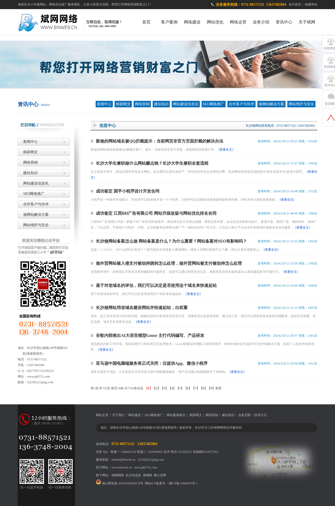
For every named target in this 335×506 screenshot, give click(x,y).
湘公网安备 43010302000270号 (119, 483)
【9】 (211, 388)
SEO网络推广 (213, 104)
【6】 (188, 388)
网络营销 (142, 104)
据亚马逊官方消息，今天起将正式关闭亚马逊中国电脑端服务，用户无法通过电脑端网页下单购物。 (167, 372)
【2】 (156, 388)
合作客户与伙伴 (241, 104)
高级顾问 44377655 (206, 452)
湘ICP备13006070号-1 (183, 483)
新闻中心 (104, 104)
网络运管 (238, 22)
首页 (146, 22)
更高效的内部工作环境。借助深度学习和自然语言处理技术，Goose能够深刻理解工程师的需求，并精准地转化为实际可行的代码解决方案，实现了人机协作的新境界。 (202, 346)
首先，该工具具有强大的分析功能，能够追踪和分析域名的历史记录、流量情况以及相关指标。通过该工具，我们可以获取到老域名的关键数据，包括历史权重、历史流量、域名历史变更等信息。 (203, 319)
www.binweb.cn (121, 467)
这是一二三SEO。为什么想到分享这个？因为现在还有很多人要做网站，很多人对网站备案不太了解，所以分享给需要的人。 (184, 249)
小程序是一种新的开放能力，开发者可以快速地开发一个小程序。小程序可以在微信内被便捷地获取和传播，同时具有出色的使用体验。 (192, 199)
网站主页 (102, 415)
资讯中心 (284, 22)
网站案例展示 (176, 415)
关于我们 (118, 415)
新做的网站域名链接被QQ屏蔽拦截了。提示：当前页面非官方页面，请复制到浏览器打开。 (162, 149)
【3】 (164, 388)
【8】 (203, 388)
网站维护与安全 (301, 104)
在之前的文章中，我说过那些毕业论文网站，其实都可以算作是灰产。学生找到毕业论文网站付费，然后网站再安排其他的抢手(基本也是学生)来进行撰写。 (204, 174)
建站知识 (161, 104)
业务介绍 (261, 22)
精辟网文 (123, 104)
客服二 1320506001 (150, 452)
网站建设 (134, 415)
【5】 (180, 388)
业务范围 (244, 415)
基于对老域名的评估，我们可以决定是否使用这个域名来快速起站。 (146, 294)
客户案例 (169, 22)
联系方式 (260, 415)
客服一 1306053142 (123, 452)
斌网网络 (117, 475)
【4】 (172, 388)
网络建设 (192, 22)
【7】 (196, 388)
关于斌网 (307, 22)
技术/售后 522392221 (178, 452)
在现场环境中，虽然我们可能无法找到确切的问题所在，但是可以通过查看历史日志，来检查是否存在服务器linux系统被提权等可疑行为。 (194, 272)
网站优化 (215, 22)
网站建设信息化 (185, 104)
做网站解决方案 (271, 104)
